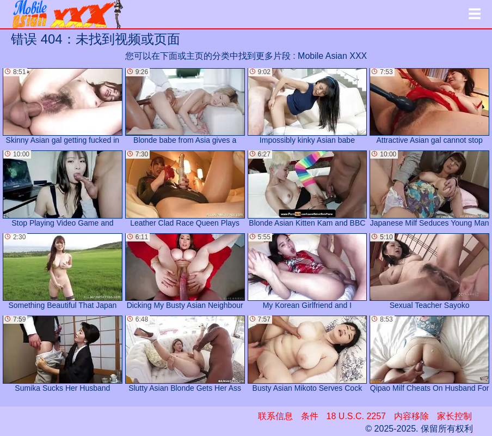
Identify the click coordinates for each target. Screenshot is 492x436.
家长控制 (454, 416)
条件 (309, 416)
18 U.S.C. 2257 (356, 416)
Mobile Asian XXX (332, 55)
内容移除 (411, 416)
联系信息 (275, 416)
